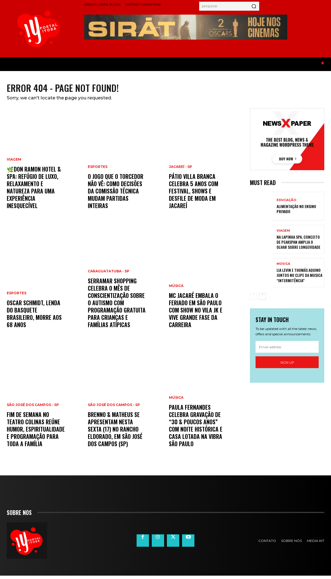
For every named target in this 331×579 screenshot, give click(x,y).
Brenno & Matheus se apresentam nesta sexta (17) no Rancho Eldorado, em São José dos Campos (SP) (115, 432)
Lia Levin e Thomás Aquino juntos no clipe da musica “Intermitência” (299, 278)
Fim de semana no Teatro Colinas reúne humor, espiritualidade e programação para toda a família (36, 432)
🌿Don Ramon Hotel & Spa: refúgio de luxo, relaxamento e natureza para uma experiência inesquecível (34, 190)
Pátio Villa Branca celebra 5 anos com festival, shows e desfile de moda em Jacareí (193, 194)
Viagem (14, 163)
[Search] (254, 6)
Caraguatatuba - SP (108, 274)
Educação (286, 203)
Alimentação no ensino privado (296, 211)
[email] (287, 350)
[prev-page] (253, 299)
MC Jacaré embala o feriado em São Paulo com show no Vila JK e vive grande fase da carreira (195, 313)
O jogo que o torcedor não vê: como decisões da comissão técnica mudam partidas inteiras (115, 194)
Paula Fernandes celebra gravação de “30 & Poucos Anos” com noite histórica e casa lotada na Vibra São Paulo (195, 428)
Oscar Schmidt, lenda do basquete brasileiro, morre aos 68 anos (34, 317)
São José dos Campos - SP (33, 408)
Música (176, 289)
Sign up (287, 365)
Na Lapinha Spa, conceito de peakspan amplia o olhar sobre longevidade (298, 245)
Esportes (16, 296)
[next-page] (262, 299)
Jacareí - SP (180, 170)
